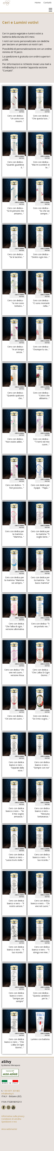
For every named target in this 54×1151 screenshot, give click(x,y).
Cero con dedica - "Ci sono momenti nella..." (41, 303)
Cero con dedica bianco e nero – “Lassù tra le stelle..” (14, 857)
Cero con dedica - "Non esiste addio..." (14, 440)
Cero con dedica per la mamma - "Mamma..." (14, 534)
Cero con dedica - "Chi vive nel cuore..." (14, 717)
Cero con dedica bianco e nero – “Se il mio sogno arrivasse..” (15, 812)
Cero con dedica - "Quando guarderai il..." (15, 165)
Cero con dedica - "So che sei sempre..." (41, 211)
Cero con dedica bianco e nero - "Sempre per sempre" (16, 997)
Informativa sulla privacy (12, 1116)
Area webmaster (9, 1129)
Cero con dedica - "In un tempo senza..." (15, 349)
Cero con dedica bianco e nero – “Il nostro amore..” (15, 903)
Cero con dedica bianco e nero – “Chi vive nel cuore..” (40, 903)
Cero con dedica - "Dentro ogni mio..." (40, 255)
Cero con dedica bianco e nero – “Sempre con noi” (41, 765)
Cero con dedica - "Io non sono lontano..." (15, 303)
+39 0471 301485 (11, 1090)
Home (38, 2)
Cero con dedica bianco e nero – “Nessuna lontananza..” (42, 812)
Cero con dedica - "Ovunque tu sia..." (41, 348)
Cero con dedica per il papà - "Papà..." (40, 486)
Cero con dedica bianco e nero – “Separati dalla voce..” (16, 766)
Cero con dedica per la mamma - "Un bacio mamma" (40, 580)
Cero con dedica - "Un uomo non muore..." (15, 118)
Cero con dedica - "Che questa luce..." (41, 117)
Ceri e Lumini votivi (19, 111)
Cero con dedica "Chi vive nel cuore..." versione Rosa (14, 672)
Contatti (47, 2)
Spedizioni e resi (9, 1121)
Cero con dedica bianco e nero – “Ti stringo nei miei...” (41, 949)
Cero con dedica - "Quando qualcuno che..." (15, 395)
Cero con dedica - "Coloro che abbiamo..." (41, 395)
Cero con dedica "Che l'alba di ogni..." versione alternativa (14, 626)
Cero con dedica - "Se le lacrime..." (15, 255)
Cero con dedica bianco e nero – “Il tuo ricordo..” (41, 857)
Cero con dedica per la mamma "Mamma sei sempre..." (14, 580)
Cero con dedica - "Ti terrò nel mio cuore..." (41, 442)
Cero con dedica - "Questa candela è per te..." (41, 996)
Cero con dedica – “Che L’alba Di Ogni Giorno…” (41, 672)
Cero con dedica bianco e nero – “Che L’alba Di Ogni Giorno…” (14, 1043)
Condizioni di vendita (11, 1119)
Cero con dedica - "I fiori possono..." (14, 486)
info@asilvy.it (7, 1093)
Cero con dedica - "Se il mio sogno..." (41, 717)
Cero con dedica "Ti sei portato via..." (40, 625)
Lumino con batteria (40, 1039)
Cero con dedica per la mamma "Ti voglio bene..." (40, 534)
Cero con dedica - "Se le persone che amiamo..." (15, 211)
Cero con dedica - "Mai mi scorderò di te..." (40, 165)
